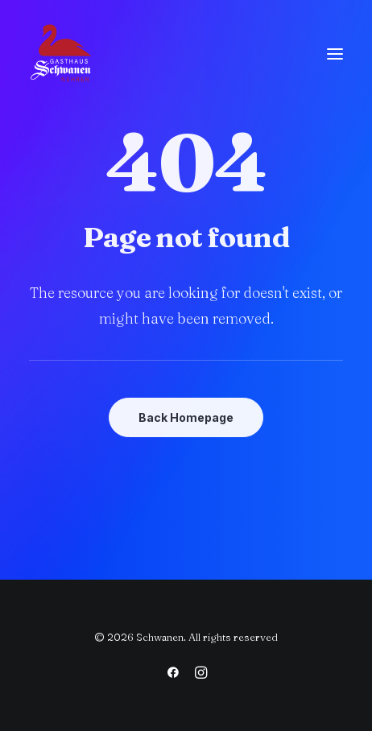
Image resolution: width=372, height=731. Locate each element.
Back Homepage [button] (186, 417)
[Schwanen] (61, 54)
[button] (335, 54)
